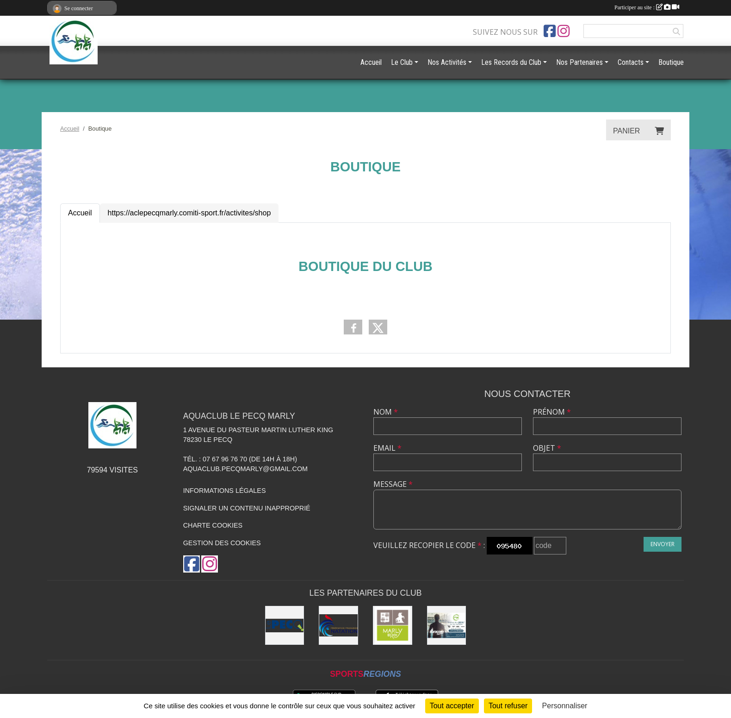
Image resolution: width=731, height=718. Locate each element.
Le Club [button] (402, 62)
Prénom (552, 412)
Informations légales (224, 490)
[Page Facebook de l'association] (550, 31)
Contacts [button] (631, 62)
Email (387, 448)
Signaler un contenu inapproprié (246, 508)
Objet (547, 448)
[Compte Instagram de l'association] (564, 31)
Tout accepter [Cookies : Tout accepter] (452, 706)
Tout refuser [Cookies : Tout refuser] (508, 706)
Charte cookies (212, 525)
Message (393, 484)
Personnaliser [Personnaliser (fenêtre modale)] (565, 706)
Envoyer (662, 544)
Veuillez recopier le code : (429, 545)
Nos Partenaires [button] (579, 62)
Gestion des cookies (222, 543)
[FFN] (338, 625)
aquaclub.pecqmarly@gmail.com (245, 468)
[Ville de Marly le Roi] (392, 625)
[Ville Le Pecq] (284, 625)
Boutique (671, 62)
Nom (385, 412)
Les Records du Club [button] (511, 62)
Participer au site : (646, 7)
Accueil (80, 213)
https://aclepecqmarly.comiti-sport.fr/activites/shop (189, 213)
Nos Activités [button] (446, 62)
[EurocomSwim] (446, 625)
